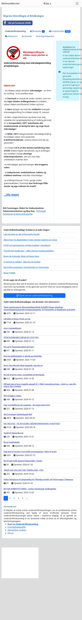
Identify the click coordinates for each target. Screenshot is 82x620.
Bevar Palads (9, 307)
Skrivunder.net (10, 3)
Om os (11, 567)
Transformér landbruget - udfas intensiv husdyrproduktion (29, 285)
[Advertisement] (36, 28)
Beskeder (37, 65)
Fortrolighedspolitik (45, 70)
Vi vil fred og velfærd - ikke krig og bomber (22, 296)
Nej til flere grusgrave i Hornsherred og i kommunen (26, 302)
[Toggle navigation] (77, 3)
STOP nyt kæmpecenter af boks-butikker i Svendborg (27, 280)
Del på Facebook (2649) (17, 57)
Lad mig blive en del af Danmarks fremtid (22, 269)
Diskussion (11, 70)
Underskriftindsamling (15, 65)
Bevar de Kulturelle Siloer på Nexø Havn (21, 291)
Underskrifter (60, 65)
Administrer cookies (17, 564)
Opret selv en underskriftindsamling (34, 330)
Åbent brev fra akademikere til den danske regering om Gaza (30, 274)
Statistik (27, 70)
